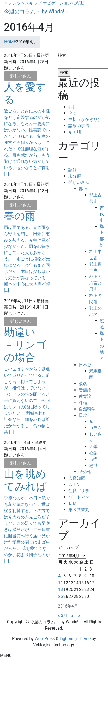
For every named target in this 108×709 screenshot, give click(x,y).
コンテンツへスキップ (21, 3)
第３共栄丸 (78, 509)
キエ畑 (74, 132)
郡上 (83, 188)
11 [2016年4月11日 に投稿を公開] (60, 582)
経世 (93, 465)
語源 (72, 169)
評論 (83, 402)
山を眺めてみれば (25, 480)
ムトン (74, 484)
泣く (72, 113)
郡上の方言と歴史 (95, 283)
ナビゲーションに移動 (64, 3)
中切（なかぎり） (85, 119)
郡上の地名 (102, 346)
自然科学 (87, 408)
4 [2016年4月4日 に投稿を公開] (59, 575)
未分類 (74, 176)
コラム (95, 427)
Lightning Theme (75, 638)
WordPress (45, 638)
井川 (72, 106)
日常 (83, 415)
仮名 (83, 383)
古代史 (102, 214)
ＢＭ (72, 503)
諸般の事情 (78, 125)
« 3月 (62, 615)
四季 (93, 446)
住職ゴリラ (78, 490)
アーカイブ (68, 547)
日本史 (85, 364)
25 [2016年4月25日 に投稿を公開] (60, 596)
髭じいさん (20, 75)
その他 (85, 471)
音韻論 (85, 390)
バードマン (78, 497)
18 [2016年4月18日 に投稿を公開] (60, 589)
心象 (93, 452)
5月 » (75, 615)
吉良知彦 (76, 478)
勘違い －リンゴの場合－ (25, 345)
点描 (93, 459)
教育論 (85, 396)
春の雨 (19, 216)
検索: (62, 55)
